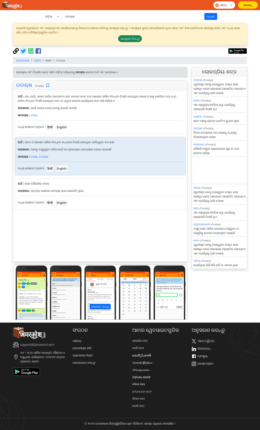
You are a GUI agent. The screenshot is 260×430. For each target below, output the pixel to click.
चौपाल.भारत (138, 399)
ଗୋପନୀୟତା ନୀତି (82, 348)
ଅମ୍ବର (197, 80)
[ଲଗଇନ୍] (248, 5)
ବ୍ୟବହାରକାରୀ (201, 224)
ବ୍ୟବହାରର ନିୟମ (83, 355)
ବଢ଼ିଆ (196, 261)
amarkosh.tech (141, 391)
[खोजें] (134, 16)
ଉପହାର (197, 128)
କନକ (196, 100)
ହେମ (196, 208)
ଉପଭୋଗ (199, 144)
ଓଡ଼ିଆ (37, 60)
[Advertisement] (100, 236)
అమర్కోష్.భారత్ (141, 355)
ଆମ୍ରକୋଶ (22, 60)
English (61, 127)
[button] (26, 292)
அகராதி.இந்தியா (142, 363)
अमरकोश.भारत (140, 341)
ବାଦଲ (197, 188)
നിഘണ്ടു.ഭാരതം (141, 370)
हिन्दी (50, 127)
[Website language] (224, 5)
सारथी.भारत (138, 406)
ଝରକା (34, 115)
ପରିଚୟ (77, 341)
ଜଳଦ (196, 240)
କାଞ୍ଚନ (197, 116)
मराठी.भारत (138, 348)
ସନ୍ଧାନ (211, 16)
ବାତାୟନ (43, 157)
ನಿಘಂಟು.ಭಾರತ (141, 377)
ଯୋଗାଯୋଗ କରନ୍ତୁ (84, 363)
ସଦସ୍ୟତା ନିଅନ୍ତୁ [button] (129, 39)
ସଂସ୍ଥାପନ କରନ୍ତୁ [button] (100, 306)
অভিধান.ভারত (138, 384)
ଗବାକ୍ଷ (24, 84)
